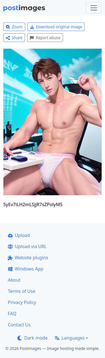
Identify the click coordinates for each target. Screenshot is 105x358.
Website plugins (28, 258)
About (14, 280)
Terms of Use (21, 291)
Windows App (25, 269)
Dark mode (32, 338)
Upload (19, 235)
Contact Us (19, 325)
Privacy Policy (22, 302)
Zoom (14, 26)
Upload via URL (27, 246)
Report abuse (45, 37)
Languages (70, 338)
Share (14, 37)
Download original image (56, 26)
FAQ (12, 313)
